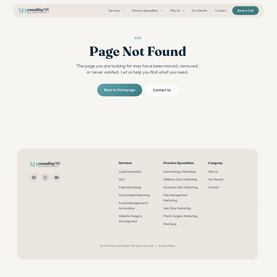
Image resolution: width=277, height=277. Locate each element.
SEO (122, 179)
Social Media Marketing (134, 195)
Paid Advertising (130, 187)
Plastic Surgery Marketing (180, 216)
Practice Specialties (147, 10)
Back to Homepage (119, 90)
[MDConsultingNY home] (33, 10)
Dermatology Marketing (179, 171)
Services (116, 10)
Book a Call (245, 10)
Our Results (199, 10)
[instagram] (45, 177)
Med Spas (169, 224)
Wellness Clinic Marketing (180, 179)
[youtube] (56, 177)
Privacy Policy (167, 246)
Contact (220, 10)
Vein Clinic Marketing (177, 208)
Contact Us (162, 90)
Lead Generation (130, 171)
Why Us (177, 10)
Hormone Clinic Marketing (180, 187)
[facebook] (33, 177)
